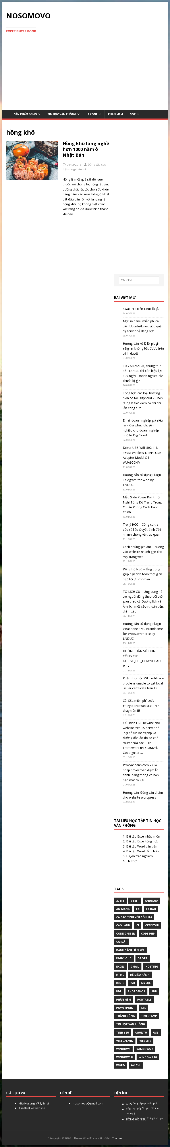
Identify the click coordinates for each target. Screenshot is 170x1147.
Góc (133, 114)
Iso (132, 983)
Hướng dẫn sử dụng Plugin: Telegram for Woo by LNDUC (142, 480)
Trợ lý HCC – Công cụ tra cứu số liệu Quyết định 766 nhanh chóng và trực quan (142, 529)
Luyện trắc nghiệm (139, 856)
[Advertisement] (85, 74)
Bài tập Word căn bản (141, 846)
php (154, 991)
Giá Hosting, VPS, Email (34, 1103)
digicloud (123, 958)
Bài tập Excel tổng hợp (142, 841)
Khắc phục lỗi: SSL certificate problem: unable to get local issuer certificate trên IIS (143, 683)
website (145, 1041)
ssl (143, 1008)
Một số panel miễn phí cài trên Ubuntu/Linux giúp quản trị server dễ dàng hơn (143, 326)
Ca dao (151, 909)
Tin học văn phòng (61, 114)
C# (138, 909)
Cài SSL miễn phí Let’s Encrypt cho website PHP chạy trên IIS (141, 705)
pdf (119, 991)
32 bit (120, 901)
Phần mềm (115, 114)
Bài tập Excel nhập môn (143, 836)
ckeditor (152, 925)
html (120, 975)
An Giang (123, 909)
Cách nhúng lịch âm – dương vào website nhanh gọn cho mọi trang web (143, 552)
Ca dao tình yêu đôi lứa (134, 917)
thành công (125, 1016)
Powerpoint (125, 1008)
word (120, 1065)
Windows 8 (124, 1057)
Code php (148, 933)
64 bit (135, 901)
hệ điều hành (139, 975)
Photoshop (136, 991)
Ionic (120, 983)
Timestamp (149, 1016)
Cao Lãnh (123, 925)
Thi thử (131, 861)
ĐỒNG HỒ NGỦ (144, 1119)
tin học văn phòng (130, 1024)
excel (120, 966)
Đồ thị (136, 1065)
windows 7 (145, 1049)
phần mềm (123, 999)
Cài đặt (121, 942)
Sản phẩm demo (25, 114)
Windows (123, 1049)
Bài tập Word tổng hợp (142, 851)
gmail (135, 966)
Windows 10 (148, 1057)
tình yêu (122, 1032)
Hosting (151, 966)
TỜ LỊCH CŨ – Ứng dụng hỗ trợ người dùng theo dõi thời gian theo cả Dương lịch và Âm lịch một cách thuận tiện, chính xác (143, 601)
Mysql (146, 983)
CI (137, 925)
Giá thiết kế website (31, 1108)
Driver (142, 958)
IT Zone (92, 114)
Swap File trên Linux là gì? (141, 309)
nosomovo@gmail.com (87, 1103)
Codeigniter (125, 933)
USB (155, 1032)
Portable (144, 999)
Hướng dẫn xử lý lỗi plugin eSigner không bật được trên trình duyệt (143, 348)
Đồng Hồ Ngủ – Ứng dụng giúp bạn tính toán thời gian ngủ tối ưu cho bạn (142, 574)
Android (151, 901)
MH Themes (114, 1138)
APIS (141, 1104)
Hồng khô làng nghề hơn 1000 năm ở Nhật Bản (86, 149)
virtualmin (124, 1041)
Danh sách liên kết (130, 950)
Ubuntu (141, 1032)
